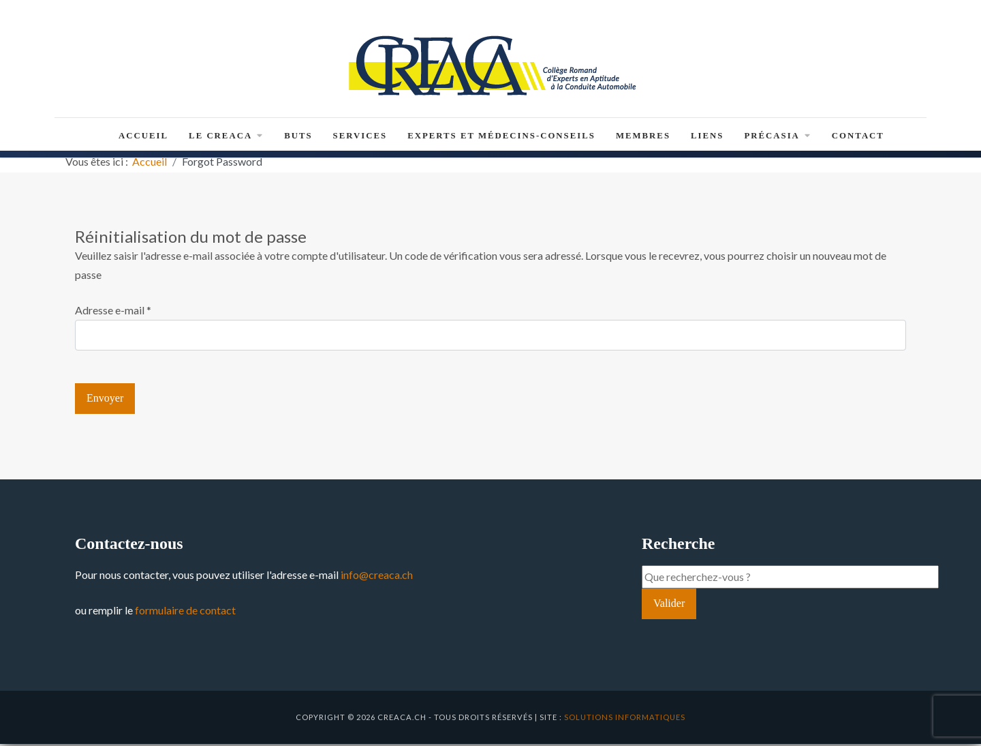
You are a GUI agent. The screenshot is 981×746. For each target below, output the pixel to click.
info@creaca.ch (377, 576)
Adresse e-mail (113, 311)
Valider (669, 606)
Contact (858, 138)
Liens (707, 138)
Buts (298, 138)
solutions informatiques (624, 719)
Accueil (143, 138)
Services (360, 138)
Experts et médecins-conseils (501, 138)
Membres (643, 138)
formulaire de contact (185, 612)
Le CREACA (226, 138)
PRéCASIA (777, 138)
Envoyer (105, 400)
